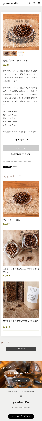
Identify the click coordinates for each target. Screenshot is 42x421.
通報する (15, 166)
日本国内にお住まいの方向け (21, 154)
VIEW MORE (21, 348)
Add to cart (21, 148)
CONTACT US (21, 380)
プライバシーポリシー (13, 391)
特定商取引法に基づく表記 (28, 391)
